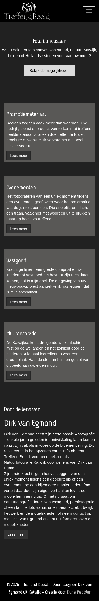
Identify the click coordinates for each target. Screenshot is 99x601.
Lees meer (16, 534)
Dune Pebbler (79, 592)
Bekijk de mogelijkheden (49, 70)
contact (79, 513)
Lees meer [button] (18, 155)
